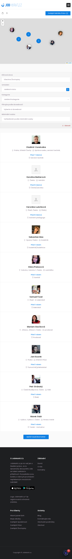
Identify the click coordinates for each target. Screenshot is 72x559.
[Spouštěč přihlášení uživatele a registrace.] (7, 13)
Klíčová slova (7, 75)
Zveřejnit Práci (16, 525)
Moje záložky (15, 519)
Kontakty (41, 470)
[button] (10, 28)
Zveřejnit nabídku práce (58, 13)
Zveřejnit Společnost (18, 522)
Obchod (41, 525)
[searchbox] (36, 109)
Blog (39, 515)
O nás (40, 467)
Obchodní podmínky (46, 522)
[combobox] (36, 99)
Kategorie (6, 95)
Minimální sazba (8, 114)
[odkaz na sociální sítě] (60, 552)
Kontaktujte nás (44, 519)
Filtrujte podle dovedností (12, 104)
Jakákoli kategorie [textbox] (11, 99)
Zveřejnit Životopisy (18, 528)
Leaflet (68, 63)
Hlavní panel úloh (17, 515)
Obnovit (67, 126)
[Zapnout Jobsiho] (68, 550)
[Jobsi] (65, 552)
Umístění (5, 85)
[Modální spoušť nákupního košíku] (3, 13)
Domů (40, 463)
